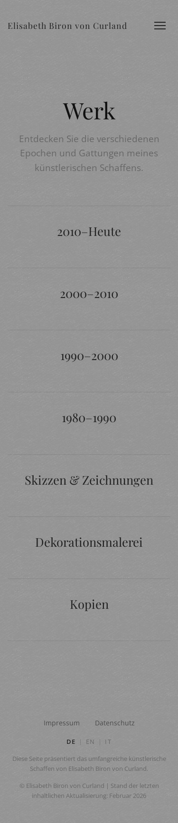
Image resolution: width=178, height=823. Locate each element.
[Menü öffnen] (160, 25)
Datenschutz (115, 722)
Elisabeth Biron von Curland (67, 25)
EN (90, 741)
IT (108, 741)
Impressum (62, 722)
